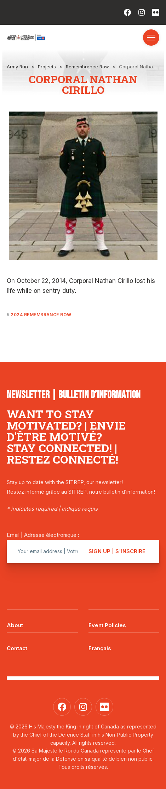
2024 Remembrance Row (41, 314)
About (15, 625)
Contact (17, 648)
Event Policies (107, 625)
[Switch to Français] (124, 643)
